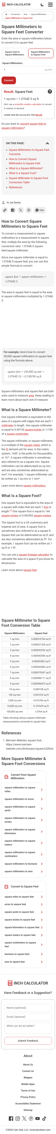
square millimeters (34, 485)
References (15, 187)
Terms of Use (28, 1090)
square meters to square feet (24, 935)
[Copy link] (4, 210)
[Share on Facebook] (12, 210)
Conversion (15, 14)
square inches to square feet (24, 919)
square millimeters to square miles (24, 789)
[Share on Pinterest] (28, 210)
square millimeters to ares (24, 871)
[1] (11, 510)
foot (46, 507)
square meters (42, 515)
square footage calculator (34, 554)
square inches (33, 429)
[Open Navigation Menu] (50, 4)
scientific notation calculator (28, 104)
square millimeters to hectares (24, 863)
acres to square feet (24, 904)
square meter (32, 445)
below (39, 115)
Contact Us (28, 1071)
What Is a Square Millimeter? (26, 168)
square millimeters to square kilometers (24, 831)
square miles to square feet (24, 896)
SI (7, 449)
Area (25, 14)
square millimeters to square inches (24, 820)
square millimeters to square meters (24, 842)
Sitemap (28, 1110)
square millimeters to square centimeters (24, 854)
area (31, 395)
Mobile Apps (28, 1084)
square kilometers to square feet (24, 927)
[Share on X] (20, 210)
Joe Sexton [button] (15, 202)
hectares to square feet (24, 954)
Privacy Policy (28, 1097)
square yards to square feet (24, 912)
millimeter (7, 425)
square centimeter (17, 433)
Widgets (28, 1077)
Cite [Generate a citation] (39, 210)
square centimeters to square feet (24, 944)
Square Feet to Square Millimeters (14, 53)
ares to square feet (24, 961)
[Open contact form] (50, 91)
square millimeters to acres (24, 799)
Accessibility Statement (28, 1103)
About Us (28, 1064)
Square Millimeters (38, 14)
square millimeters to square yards (24, 808)
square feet (30, 570)
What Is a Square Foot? (22, 173)
